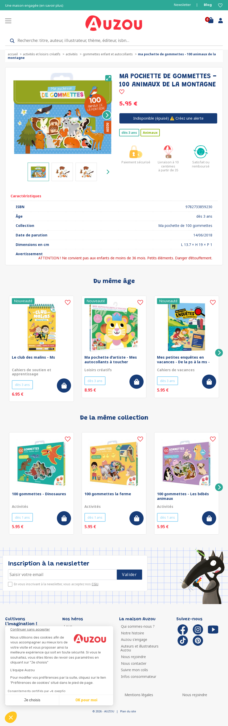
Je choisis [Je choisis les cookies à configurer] (32, 700)
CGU (95, 584)
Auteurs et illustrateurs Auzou (139, 648)
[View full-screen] (108, 78)
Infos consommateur (138, 676)
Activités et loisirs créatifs (41, 54)
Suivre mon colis (133, 669)
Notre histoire (132, 633)
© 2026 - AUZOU (103, 711)
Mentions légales (139, 694)
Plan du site (128, 711)
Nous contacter (133, 663)
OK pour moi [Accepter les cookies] (86, 700)
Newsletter (182, 5)
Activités (72, 54)
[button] (11, 717)
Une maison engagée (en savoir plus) (34, 5)
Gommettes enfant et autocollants (108, 54)
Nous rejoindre (132, 656)
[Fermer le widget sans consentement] (62, 629)
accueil (13, 54)
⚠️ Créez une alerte (168, 118)
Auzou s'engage (133, 639)
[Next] (106, 115)
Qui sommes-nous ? (137, 626)
